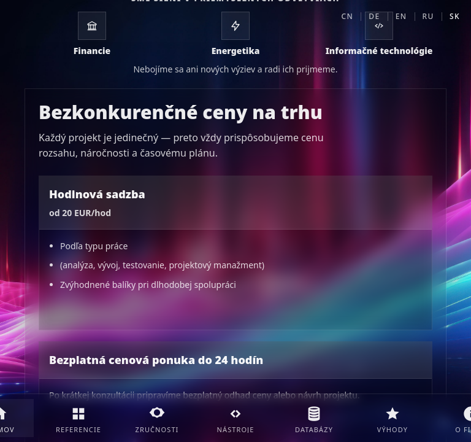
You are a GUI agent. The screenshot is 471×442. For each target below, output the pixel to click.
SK (455, 16)
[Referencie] (78, 418)
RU (428, 16)
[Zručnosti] (157, 418)
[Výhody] (392, 418)
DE (374, 16)
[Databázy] (314, 418)
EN (401, 16)
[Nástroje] (235, 418)
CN (348, 16)
